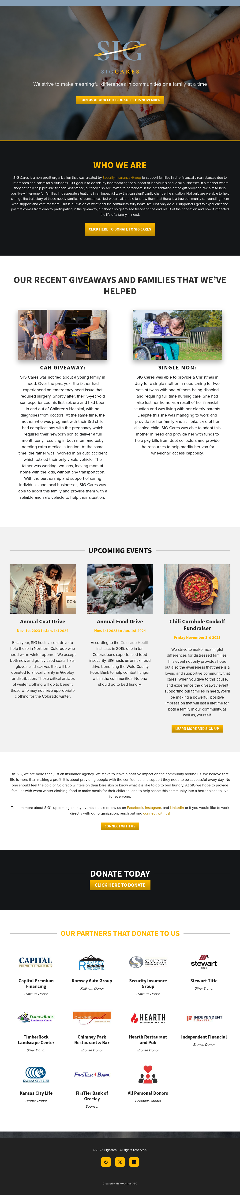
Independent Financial (204, 1037)
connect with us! (156, 813)
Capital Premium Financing (36, 983)
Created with (120, 1183)
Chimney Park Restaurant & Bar (91, 1040)
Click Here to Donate (120, 885)
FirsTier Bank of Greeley (92, 1096)
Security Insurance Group (122, 177)
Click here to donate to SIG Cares (120, 229)
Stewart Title (204, 981)
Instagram (153, 807)
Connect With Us (120, 826)
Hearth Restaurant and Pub (148, 1040)
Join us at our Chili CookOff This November (120, 99)
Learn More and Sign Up (197, 728)
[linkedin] (134, 1162)
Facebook (135, 807)
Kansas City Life (36, 1093)
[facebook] (106, 1162)
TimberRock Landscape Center (36, 1040)
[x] (120, 1162)
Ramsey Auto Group (92, 981)
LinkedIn (177, 807)
